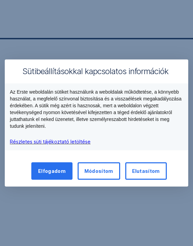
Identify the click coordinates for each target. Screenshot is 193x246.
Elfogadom (52, 171)
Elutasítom (146, 171)
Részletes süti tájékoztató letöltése (50, 142)
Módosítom (98, 171)
